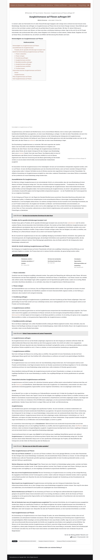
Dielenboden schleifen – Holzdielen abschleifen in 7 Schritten (27, 261)
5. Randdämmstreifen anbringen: (23, 62)
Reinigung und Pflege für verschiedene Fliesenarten (66, 541)
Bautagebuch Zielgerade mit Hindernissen (46, 541)
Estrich (16, 72)
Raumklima (31, 5)
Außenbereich (71, 223)
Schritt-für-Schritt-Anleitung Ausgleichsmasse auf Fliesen (28, 52)
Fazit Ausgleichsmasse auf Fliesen (22, 78)
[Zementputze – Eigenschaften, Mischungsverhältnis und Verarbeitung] (69, 261)
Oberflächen (78, 426)
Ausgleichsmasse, (19, 74)
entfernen (32, 140)
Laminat (21, 153)
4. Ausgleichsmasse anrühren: (22, 60)
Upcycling (72, 5)
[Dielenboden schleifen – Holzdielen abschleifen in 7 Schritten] (16, 261)
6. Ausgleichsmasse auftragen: (22, 64)
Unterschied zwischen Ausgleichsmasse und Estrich (27, 70)
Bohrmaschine (16, 315)
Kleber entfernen (60, 5)
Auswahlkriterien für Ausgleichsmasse (23, 47)
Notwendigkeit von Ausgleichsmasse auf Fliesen (26, 45)
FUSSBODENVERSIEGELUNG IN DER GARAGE (27, 541)
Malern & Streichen (18, 5)
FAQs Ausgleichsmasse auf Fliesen (22, 76)
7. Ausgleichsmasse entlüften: (22, 66)
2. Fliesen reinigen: (19, 56)
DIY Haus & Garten (45, 5)
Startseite (28, 13)
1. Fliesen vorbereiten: (20, 54)
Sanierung (19, 384)
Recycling (82, 5)
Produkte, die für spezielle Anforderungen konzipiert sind (29, 50)
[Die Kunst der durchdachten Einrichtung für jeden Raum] (42, 261)
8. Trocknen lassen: (19, 68)
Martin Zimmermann (43, 20)
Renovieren (47, 13)
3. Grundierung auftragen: (21, 58)
